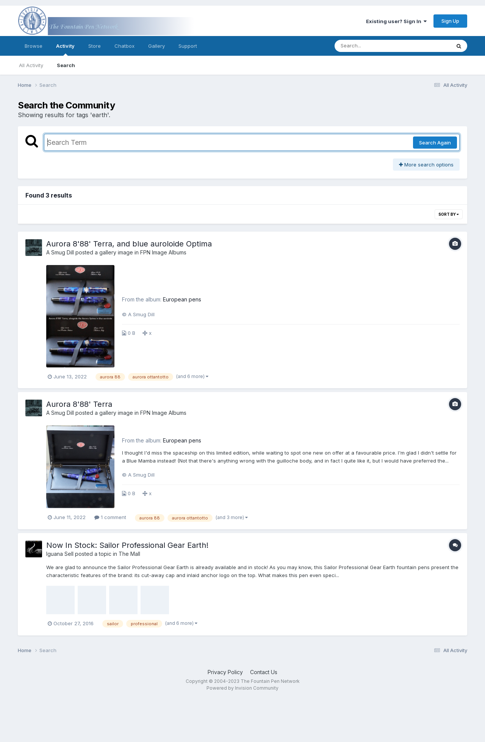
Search (66, 65)
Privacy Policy (225, 672)
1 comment (110, 517)
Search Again (435, 143)
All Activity (31, 65)
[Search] (372, 46)
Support (187, 46)
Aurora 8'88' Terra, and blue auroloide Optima (129, 243)
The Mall (129, 554)
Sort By (448, 214)
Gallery (156, 46)
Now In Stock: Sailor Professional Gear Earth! (127, 545)
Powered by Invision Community (242, 688)
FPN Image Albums (163, 252)
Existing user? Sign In (396, 21)
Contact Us (263, 672)
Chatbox (124, 46)
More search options (426, 165)
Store (94, 46)
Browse (33, 46)
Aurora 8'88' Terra (79, 404)
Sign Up (450, 21)
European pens (182, 299)
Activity (65, 49)
